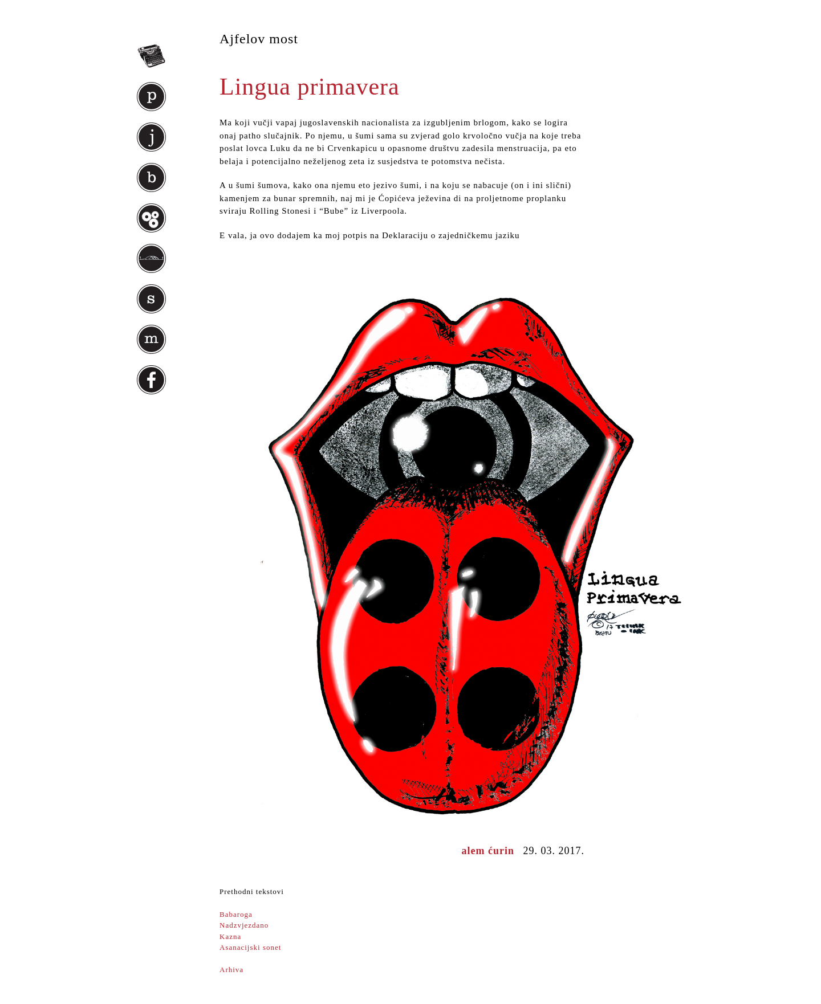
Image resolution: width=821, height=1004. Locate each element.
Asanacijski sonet (250, 947)
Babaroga (236, 914)
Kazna (230, 936)
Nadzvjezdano (244, 925)
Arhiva (231, 969)
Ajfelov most (259, 38)
